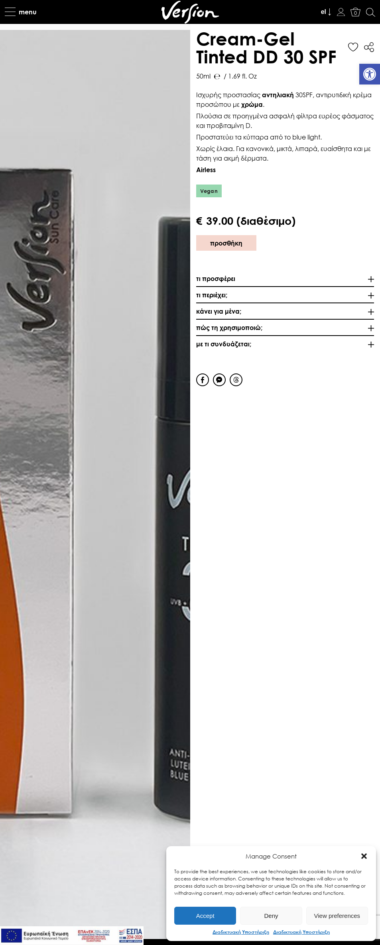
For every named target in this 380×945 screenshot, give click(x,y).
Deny (271, 915)
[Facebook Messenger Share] (219, 379)
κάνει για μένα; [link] (218, 311)
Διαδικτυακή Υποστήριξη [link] (241, 932)
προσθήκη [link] (226, 243)
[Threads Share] (236, 379)
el (323, 11)
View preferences (337, 915)
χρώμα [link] (252, 104)
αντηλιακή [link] (278, 94)
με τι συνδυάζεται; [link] (223, 344)
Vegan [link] (209, 191)
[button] (364, 856)
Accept (205, 915)
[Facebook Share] (202, 379)
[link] (369, 74)
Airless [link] (206, 169)
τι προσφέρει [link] (215, 278)
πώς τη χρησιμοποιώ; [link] (229, 327)
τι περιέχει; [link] (211, 295)
